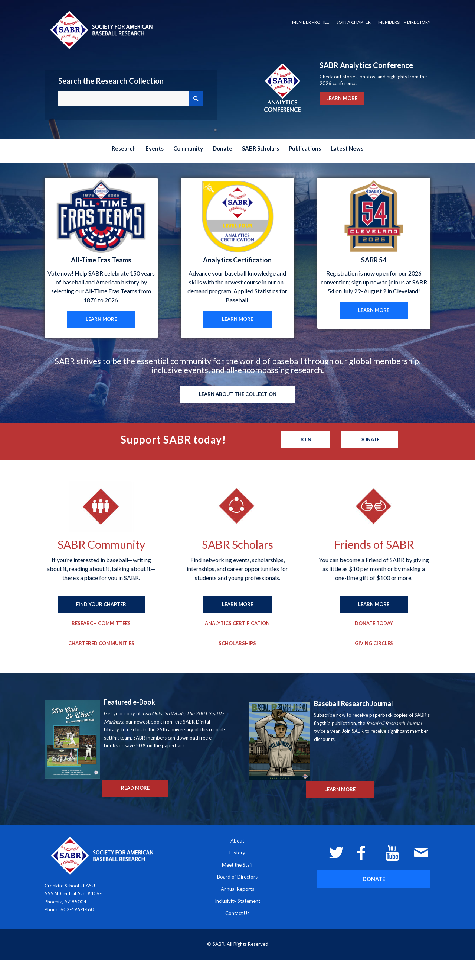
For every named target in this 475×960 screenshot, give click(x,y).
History (237, 853)
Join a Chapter (354, 22)
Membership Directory (404, 22)
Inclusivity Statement (237, 901)
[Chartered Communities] (101, 643)
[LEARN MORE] (101, 319)
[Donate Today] (374, 623)
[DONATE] (373, 879)
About (237, 841)
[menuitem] (310, 22)
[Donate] (369, 439)
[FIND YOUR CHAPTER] (101, 604)
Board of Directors (237, 877)
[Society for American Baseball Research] (101, 29)
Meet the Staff (237, 865)
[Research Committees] (101, 623)
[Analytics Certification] (237, 623)
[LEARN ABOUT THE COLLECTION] (237, 394)
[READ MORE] (135, 788)
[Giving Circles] (374, 643)
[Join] (305, 439)
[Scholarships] (237, 643)
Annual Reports (237, 889)
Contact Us (237, 913)
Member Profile (310, 22)
